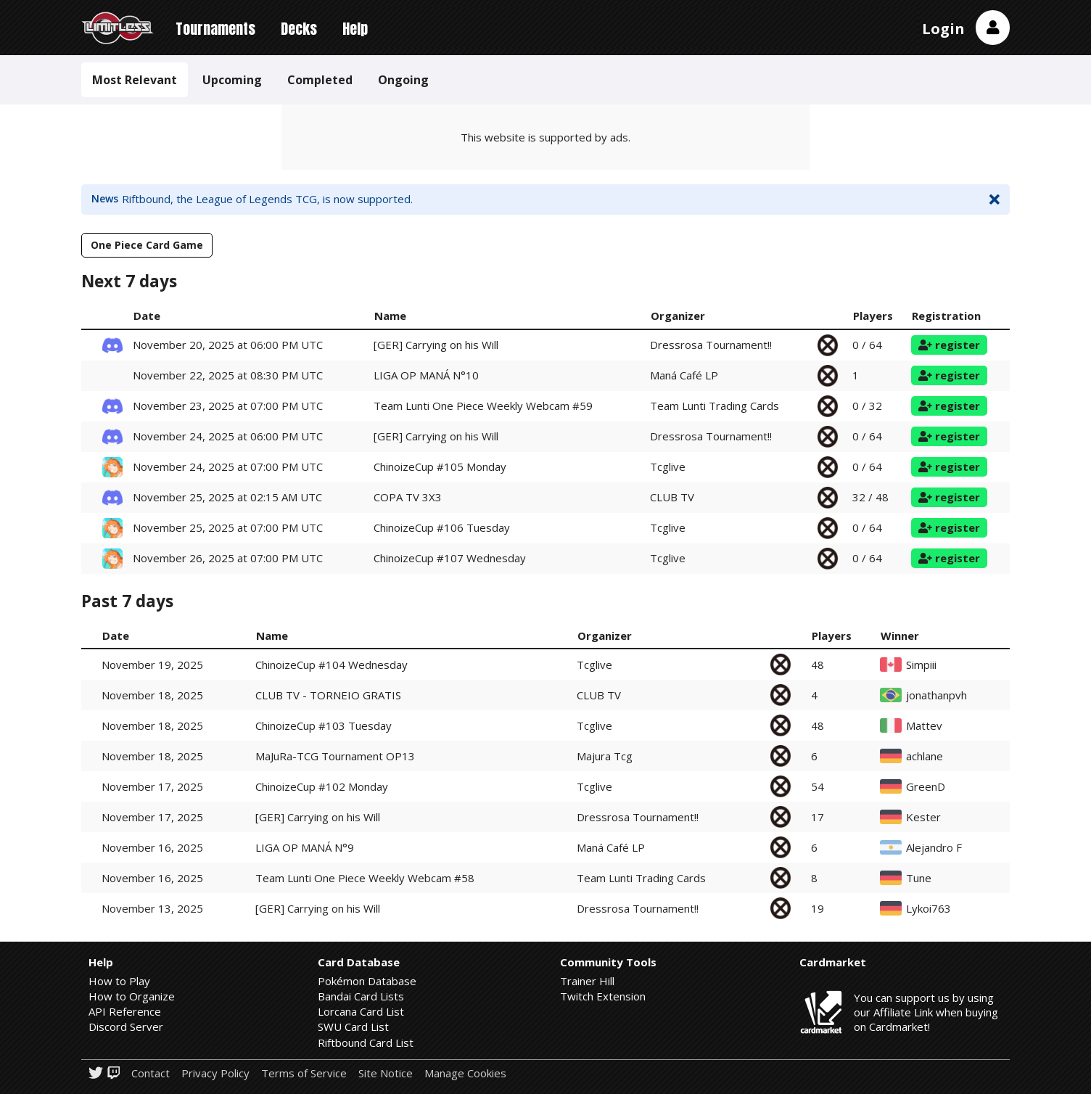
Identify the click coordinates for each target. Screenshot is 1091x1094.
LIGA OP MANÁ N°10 (426, 375)
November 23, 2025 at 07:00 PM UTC (228, 405)
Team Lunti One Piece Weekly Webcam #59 (483, 405)
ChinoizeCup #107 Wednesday (450, 558)
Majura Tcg (605, 756)
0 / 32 (867, 405)
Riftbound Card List (365, 1042)
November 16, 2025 (152, 847)
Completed (320, 80)
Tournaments (215, 28)
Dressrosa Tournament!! (711, 344)
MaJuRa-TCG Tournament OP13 (335, 756)
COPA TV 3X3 (408, 497)
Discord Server (125, 1026)
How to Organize (131, 996)
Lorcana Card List (361, 1011)
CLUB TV (672, 497)
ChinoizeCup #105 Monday (440, 466)
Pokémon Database (367, 981)
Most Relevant (134, 80)
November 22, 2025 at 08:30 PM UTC (228, 375)
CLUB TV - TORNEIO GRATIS (328, 695)
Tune (918, 878)
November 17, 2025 (152, 786)
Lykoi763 (928, 908)
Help (355, 28)
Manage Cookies (465, 1073)
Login (943, 28)
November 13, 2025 (152, 908)
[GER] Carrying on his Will (436, 344)
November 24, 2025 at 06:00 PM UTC (228, 436)
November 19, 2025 (152, 664)
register (949, 344)
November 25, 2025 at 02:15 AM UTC (227, 497)
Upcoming (232, 80)
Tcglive (668, 466)
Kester (923, 817)
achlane (924, 756)
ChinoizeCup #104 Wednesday (331, 664)
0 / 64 (867, 344)
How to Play (119, 981)
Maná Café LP (684, 375)
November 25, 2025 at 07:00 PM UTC (228, 527)
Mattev (924, 726)
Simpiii (921, 665)
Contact (150, 1073)
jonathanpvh (936, 695)
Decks (299, 28)
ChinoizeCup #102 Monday (321, 786)
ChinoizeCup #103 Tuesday (323, 725)
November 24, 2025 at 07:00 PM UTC (228, 466)
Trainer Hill (587, 981)
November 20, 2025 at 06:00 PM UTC (228, 344)
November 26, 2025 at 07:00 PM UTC (228, 558)
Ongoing (403, 80)
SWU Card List (353, 1026)
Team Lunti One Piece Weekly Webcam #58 (364, 878)
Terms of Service (304, 1073)
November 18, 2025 (152, 695)
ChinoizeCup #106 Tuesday (442, 527)
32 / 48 (870, 497)
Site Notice (385, 1073)
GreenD (925, 787)
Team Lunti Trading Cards (714, 405)
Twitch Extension (603, 996)
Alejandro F (934, 848)
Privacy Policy (215, 1073)
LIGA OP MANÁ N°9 (304, 847)
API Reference (124, 1011)
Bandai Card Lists (361, 996)
